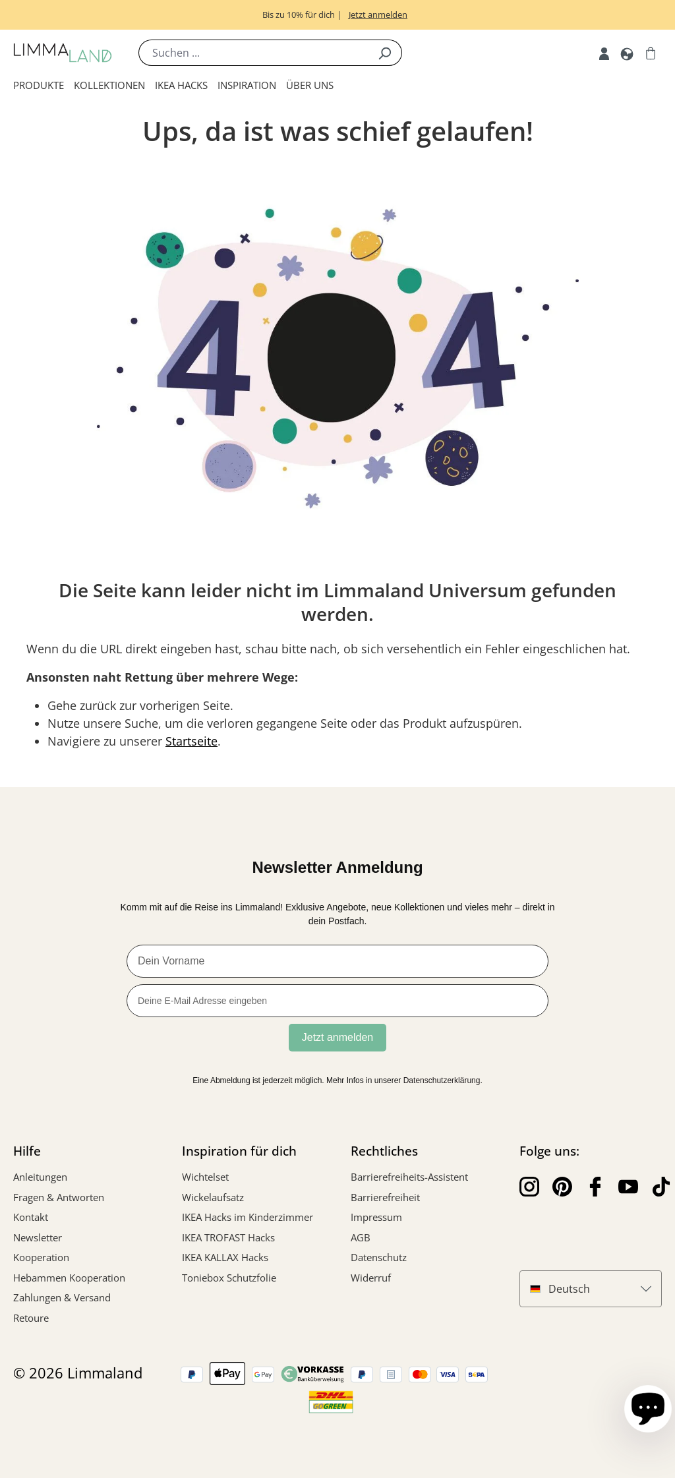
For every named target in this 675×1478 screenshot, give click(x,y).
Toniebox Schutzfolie (229, 1277)
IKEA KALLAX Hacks (225, 1257)
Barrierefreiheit (385, 1197)
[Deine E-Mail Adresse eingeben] (337, 1000)
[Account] (604, 53)
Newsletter (37, 1237)
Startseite (191, 741)
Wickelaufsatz (213, 1197)
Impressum (376, 1217)
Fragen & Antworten (58, 1197)
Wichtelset (205, 1176)
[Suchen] (384, 53)
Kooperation (41, 1257)
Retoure (31, 1317)
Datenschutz (379, 1257)
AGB (360, 1237)
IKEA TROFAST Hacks (228, 1237)
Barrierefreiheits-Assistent (409, 1176)
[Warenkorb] (651, 53)
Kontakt (30, 1217)
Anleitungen (40, 1176)
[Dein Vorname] (337, 961)
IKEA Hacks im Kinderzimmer (247, 1217)
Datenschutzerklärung (442, 1080)
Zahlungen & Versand (62, 1297)
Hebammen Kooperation (69, 1277)
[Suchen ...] (253, 53)
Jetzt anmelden (338, 1037)
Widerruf (371, 1277)
